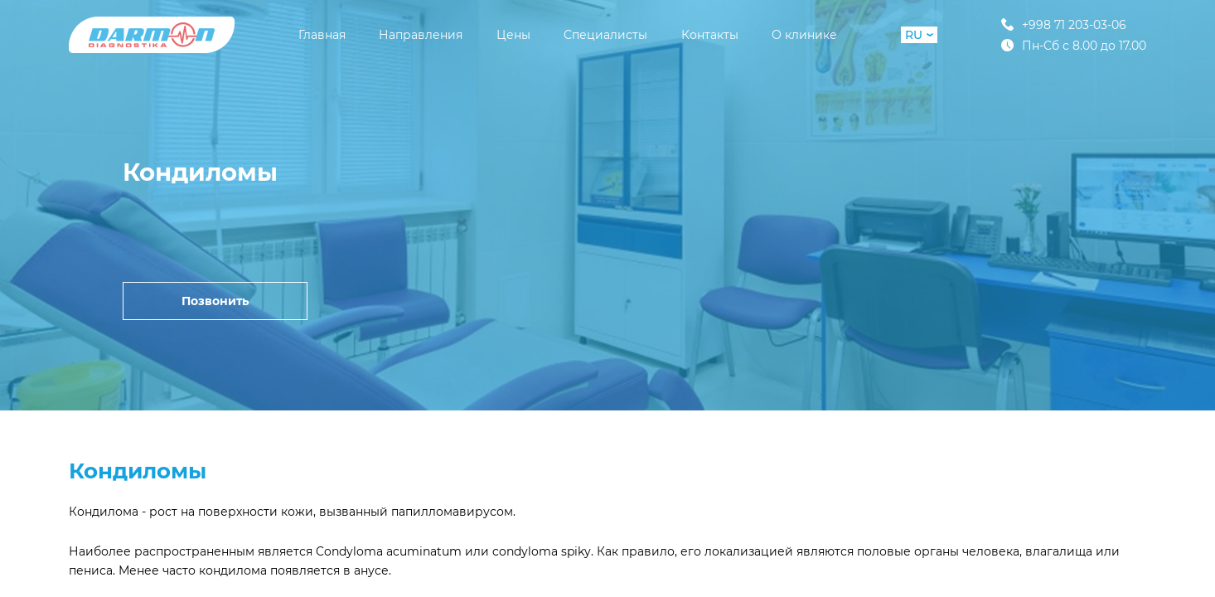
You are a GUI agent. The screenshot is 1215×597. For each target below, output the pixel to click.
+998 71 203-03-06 (1063, 24)
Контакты (709, 34)
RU (919, 34)
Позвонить (215, 301)
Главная (322, 34)
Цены (513, 34)
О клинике (804, 34)
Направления (420, 34)
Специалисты (605, 34)
